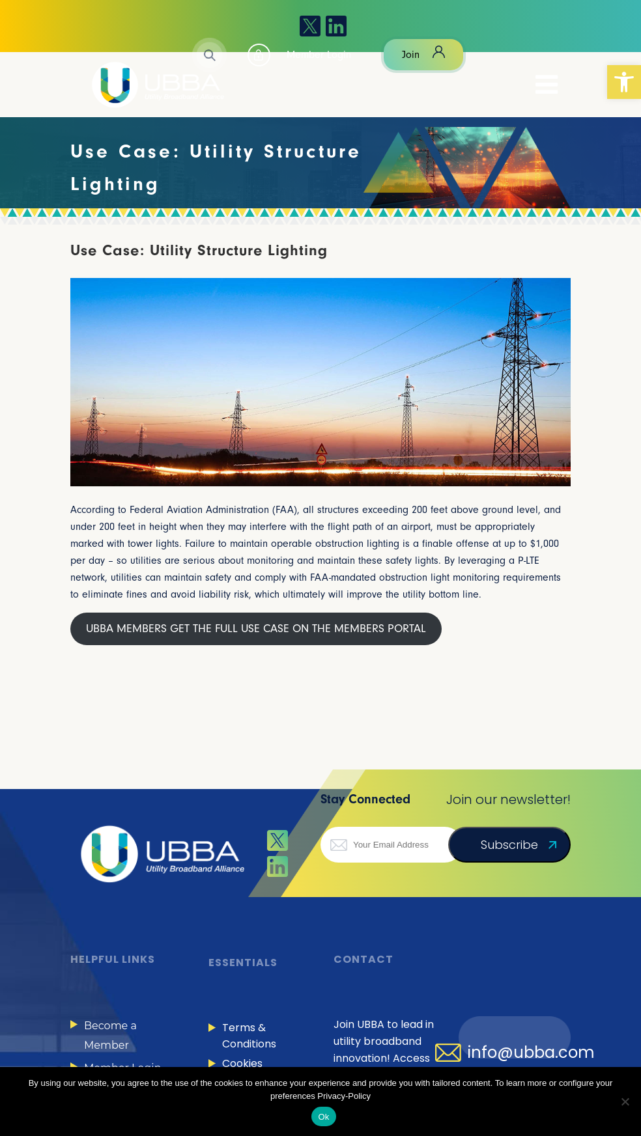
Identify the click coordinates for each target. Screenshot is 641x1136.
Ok (323, 1117)
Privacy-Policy (344, 1096)
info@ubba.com (531, 1052)
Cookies (242, 1063)
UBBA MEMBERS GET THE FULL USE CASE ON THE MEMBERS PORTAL (256, 628)
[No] (624, 1101)
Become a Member (110, 1035)
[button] (624, 82)
